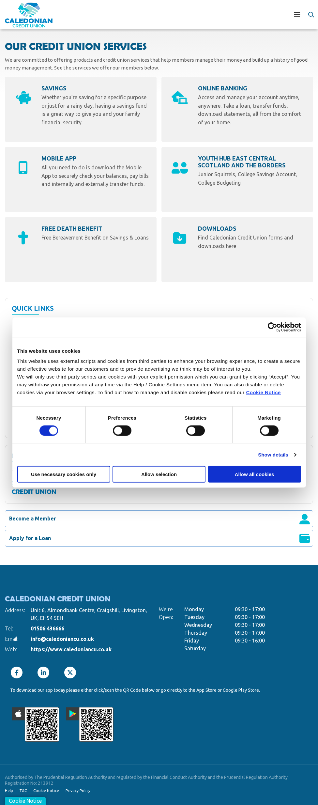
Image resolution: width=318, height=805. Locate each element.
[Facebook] (18, 672)
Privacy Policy (78, 790)
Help (9, 790)
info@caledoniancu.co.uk (62, 639)
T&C (23, 790)
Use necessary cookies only (63, 474)
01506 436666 (47, 628)
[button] (310, 14)
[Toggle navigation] (183, 15)
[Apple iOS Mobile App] (35, 724)
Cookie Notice (263, 392)
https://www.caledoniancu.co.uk (71, 649)
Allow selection (159, 474)
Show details (273, 454)
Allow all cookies (254, 474)
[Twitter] (72, 672)
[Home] (24, 15)
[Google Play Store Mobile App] (90, 724)
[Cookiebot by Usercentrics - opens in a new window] (272, 327)
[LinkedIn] (45, 672)
